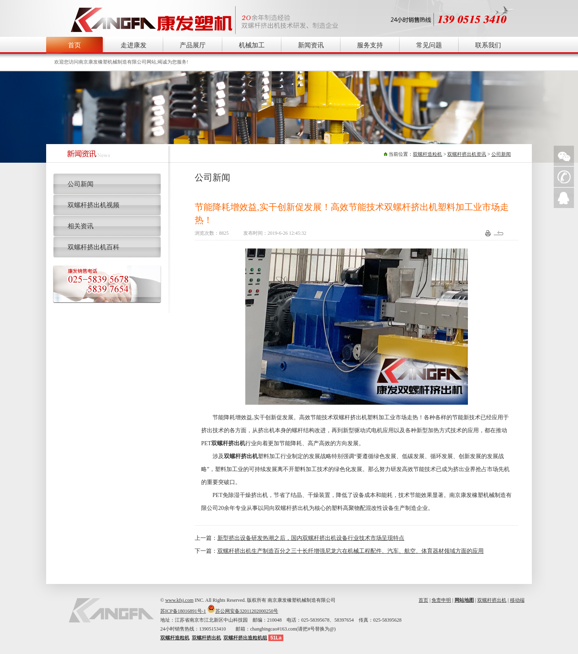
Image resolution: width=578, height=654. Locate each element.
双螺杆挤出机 (491, 600)
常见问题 (429, 45)
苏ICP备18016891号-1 (183, 611)
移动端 (517, 600)
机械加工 (252, 45)
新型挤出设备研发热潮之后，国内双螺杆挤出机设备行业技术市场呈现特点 (310, 538)
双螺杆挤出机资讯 (466, 154)
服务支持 (370, 45)
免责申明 (441, 600)
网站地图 (464, 600)
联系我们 (488, 45)
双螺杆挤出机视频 (93, 205)
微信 (564, 156)
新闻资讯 (311, 45)
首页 (74, 45)
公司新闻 (501, 154)
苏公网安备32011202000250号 (246, 611)
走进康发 (134, 45)
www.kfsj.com (179, 600)
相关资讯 (81, 226)
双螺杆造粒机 (427, 154)
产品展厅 (193, 45)
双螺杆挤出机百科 (93, 247)
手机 (564, 177)
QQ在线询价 (564, 198)
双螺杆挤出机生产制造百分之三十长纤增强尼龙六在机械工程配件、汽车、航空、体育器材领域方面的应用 (350, 551)
